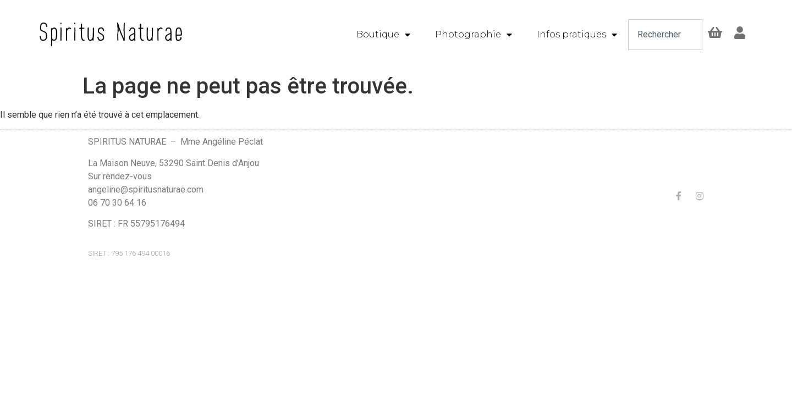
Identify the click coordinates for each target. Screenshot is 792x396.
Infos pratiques (577, 35)
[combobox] (665, 34)
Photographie (473, 35)
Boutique (383, 35)
